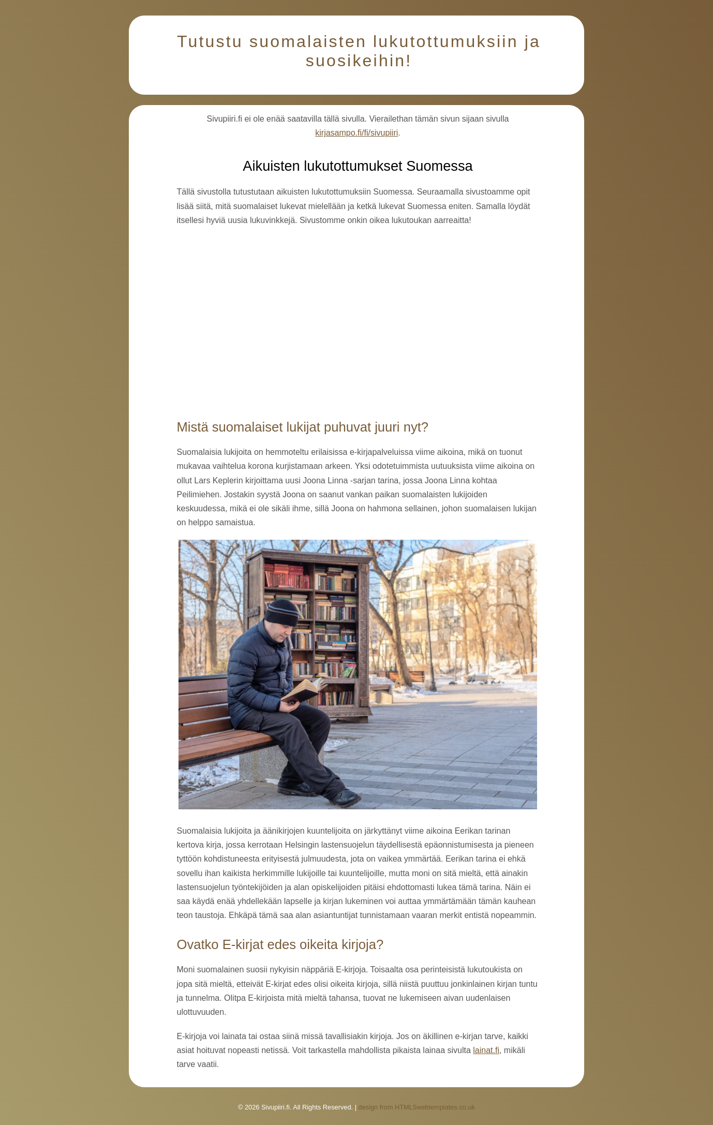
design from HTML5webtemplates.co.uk (417, 1107)
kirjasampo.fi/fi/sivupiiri (356, 132)
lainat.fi (486, 1050)
